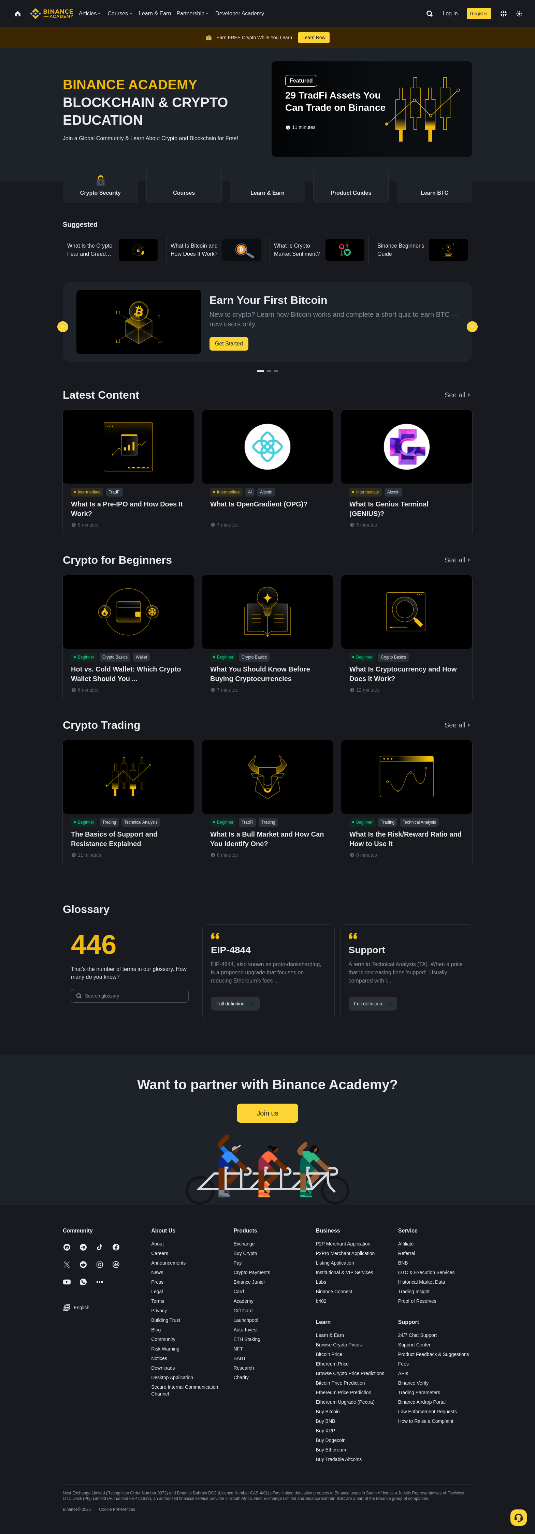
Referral (406, 1253)
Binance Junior (249, 1282)
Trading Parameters (419, 1392)
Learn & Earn (330, 1335)
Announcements (168, 1263)
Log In (450, 13)
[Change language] (503, 14)
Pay (237, 1263)
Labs (321, 1282)
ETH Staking (246, 1339)
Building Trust (165, 1320)
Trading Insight (414, 1291)
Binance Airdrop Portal (422, 1402)
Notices (159, 1358)
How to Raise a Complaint (425, 1421)
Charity (240, 1377)
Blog (156, 1329)
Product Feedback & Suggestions (433, 1354)
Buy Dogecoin (331, 1440)
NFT (238, 1349)
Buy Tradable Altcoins (339, 1459)
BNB (403, 1263)
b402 (321, 1301)
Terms (157, 1301)
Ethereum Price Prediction (344, 1392)
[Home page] (51, 13)
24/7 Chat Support (417, 1335)
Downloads (163, 1368)
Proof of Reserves (417, 1301)
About (157, 1244)
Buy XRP (325, 1430)
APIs (403, 1373)
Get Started (229, 343)
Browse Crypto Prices (339, 1344)
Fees (403, 1364)
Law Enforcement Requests (427, 1411)
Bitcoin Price (329, 1354)
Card (238, 1291)
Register (479, 13)
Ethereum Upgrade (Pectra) (345, 1402)
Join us (267, 1113)
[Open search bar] (427, 14)
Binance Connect (334, 1291)
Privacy (159, 1310)
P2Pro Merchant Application (345, 1253)
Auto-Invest (245, 1329)
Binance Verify (413, 1383)
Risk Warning (165, 1349)
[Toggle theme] (519, 13)
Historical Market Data (421, 1282)
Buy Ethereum (331, 1449)
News (157, 1272)
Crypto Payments (251, 1272)
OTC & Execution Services (426, 1272)
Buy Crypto (245, 1253)
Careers (159, 1253)
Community (163, 1339)
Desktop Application (172, 1377)
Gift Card (242, 1310)
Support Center (414, 1344)
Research (243, 1368)
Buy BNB (325, 1421)
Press (157, 1282)
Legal (157, 1291)
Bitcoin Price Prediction (340, 1383)
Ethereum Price (332, 1364)
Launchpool (245, 1320)
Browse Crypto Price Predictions (350, 1373)
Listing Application (335, 1263)
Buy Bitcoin (328, 1411)
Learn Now (314, 37)
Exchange (244, 1244)
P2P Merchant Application (343, 1244)
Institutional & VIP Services (344, 1272)
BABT (239, 1358)
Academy (243, 1301)
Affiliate (406, 1244)
